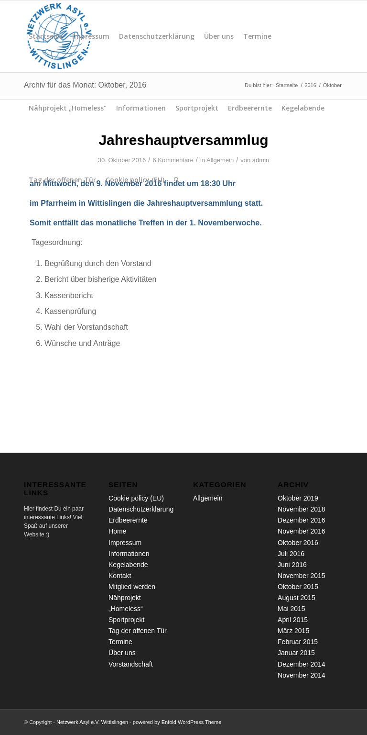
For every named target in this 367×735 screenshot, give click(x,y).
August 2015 (296, 597)
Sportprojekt (196, 107)
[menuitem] (176, 180)
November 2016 (301, 531)
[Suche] (176, 180)
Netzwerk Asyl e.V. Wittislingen (92, 722)
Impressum (90, 36)
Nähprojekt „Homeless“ (68, 107)
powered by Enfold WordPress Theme (177, 722)
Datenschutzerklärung (156, 36)
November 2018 (301, 509)
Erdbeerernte (250, 107)
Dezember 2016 (301, 520)
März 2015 (293, 631)
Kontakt (119, 575)
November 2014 (301, 675)
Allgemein (207, 498)
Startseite (46, 36)
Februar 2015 (298, 642)
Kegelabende (302, 107)
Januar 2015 (296, 653)
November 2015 (301, 575)
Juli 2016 (291, 553)
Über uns (219, 36)
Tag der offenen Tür (62, 179)
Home (117, 531)
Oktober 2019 (298, 498)
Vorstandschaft (130, 664)
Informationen (141, 107)
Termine (257, 36)
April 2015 (293, 620)
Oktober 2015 (298, 586)
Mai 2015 (291, 608)
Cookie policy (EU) (135, 179)
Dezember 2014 (301, 664)
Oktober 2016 (298, 542)
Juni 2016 (292, 564)
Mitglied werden (131, 586)
